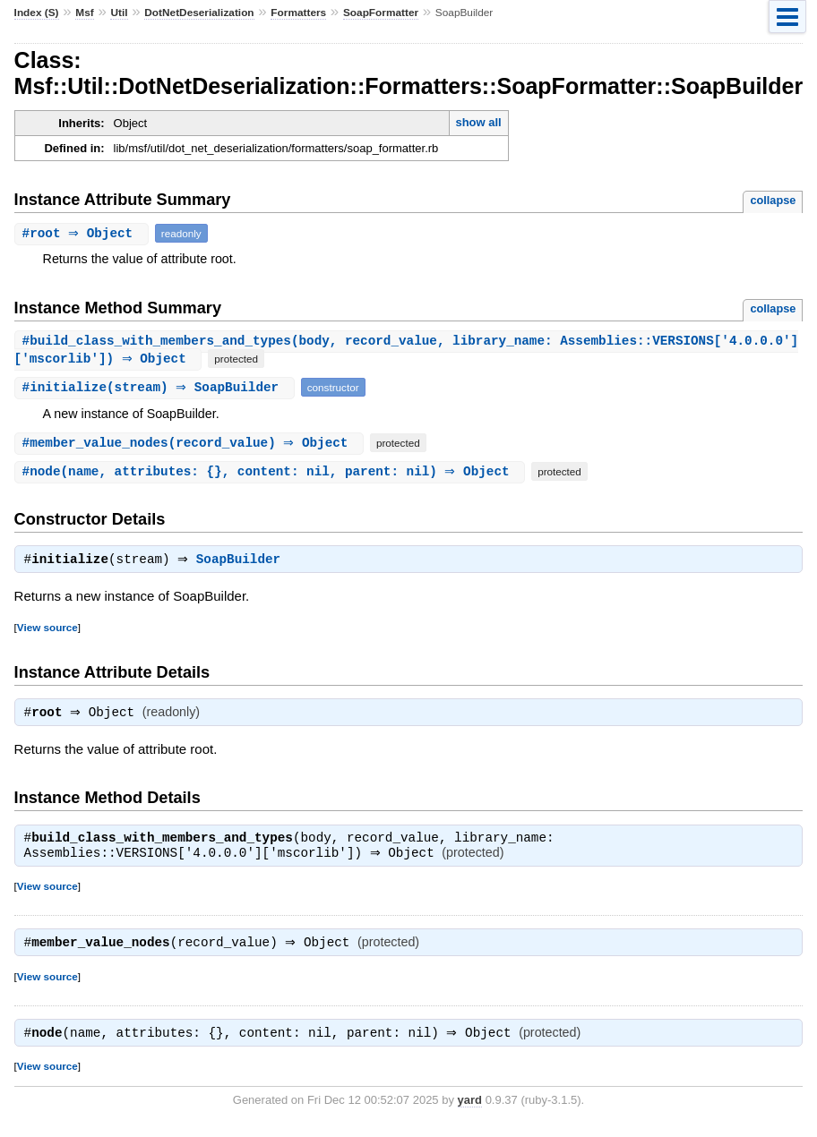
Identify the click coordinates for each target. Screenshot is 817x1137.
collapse (773, 200)
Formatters (298, 12)
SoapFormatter (380, 12)
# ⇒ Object (83, 233)
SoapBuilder (243, 562)
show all (478, 122)
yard (470, 1109)
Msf (84, 12)
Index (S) (36, 12)
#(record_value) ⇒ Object (191, 443)
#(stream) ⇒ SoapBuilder (156, 388)
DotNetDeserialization (199, 12)
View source (47, 630)
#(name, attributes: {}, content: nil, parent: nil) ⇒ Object (272, 472)
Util (118, 12)
